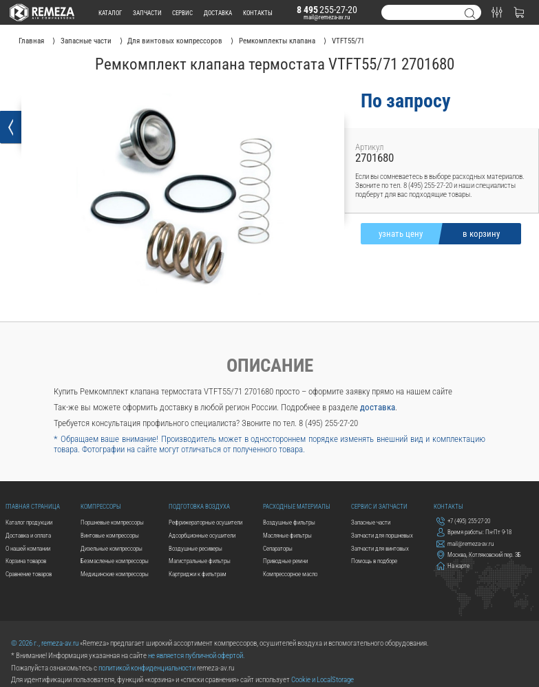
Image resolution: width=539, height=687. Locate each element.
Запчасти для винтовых (380, 548)
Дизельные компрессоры (111, 548)
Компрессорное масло (290, 574)
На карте (452, 566)
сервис (182, 13)
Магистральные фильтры (200, 560)
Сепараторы (278, 548)
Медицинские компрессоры (115, 574)
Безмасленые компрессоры (115, 560)
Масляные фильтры (287, 535)
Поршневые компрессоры (112, 522)
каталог (110, 13)
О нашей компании (28, 548)
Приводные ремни (285, 560)
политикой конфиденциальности (146, 668)
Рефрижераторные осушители (205, 522)
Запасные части (370, 522)
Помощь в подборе (374, 560)
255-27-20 (327, 9)
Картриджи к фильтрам (197, 574)
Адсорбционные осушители (202, 535)
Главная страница (33, 506)
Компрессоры (101, 506)
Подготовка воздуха (199, 506)
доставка (218, 13)
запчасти (147, 13)
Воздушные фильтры (289, 522)
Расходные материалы (296, 506)
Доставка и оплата (28, 535)
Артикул (369, 147)
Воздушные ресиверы (195, 548)
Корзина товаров (26, 560)
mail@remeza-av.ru (327, 17)
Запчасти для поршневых (382, 535)
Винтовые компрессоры (110, 535)
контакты (258, 13)
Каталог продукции (29, 522)
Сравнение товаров (29, 574)
